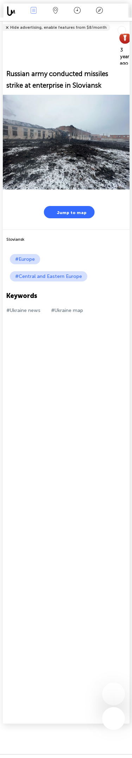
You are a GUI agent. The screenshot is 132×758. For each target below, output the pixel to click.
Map (55, 11)
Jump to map (67, 212)
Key (99, 11)
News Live (33, 11)
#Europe (25, 259)
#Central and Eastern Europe (48, 276)
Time (77, 11)
